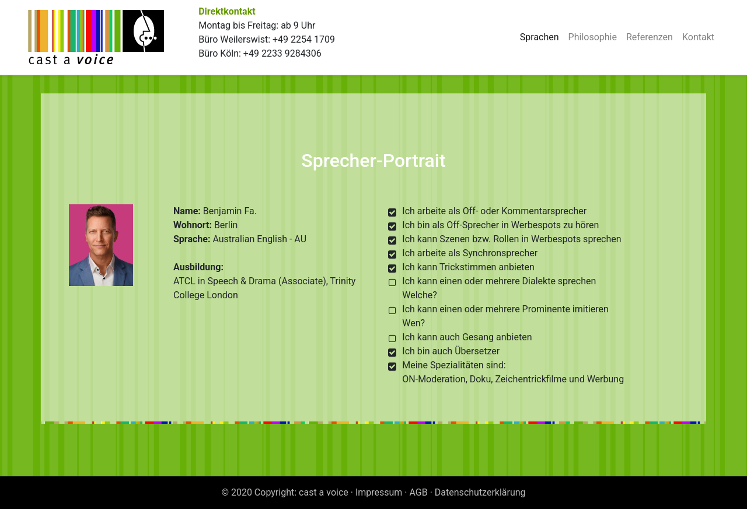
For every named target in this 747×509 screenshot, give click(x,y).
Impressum (379, 492)
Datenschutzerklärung (480, 492)
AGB (419, 492)
